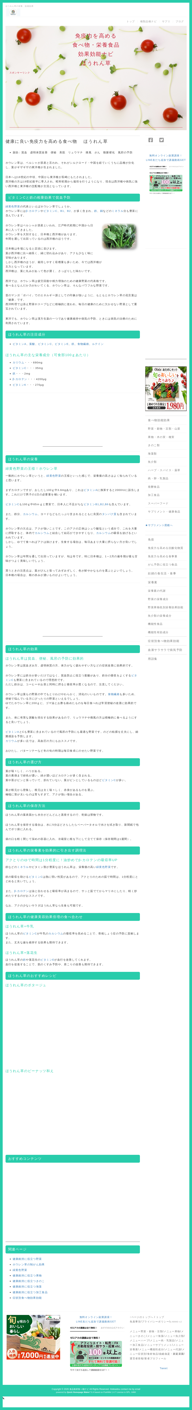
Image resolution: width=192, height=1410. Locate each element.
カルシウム (30, 514)
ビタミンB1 (91, 504)
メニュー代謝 (173, 1349)
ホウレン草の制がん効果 (29, 1264)
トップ (131, 21)
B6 (107, 504)
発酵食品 (154, 486)
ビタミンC (17, 197)
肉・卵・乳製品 (158, 478)
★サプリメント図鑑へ (159, 525)
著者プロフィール (155, 1358)
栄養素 (152, 582)
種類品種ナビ (148, 21)
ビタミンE (62, 343)
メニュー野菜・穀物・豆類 (146, 1331)
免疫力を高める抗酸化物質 (165, 547)
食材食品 (152, 1353)
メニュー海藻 (155, 1336)
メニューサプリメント (158, 1344)
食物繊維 (83, 343)
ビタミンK (19, 384)
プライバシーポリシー (155, 1321)
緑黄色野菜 (13, 206)
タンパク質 (109, 514)
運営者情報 (136, 1358)
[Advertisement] (96, 103)
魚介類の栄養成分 (159, 615)
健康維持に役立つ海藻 (27, 1286)
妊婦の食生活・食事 (162, 573)
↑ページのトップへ (141, 1317)
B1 (62, 210)
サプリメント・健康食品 (164, 511)
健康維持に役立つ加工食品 (30, 1292)
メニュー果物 (172, 1331)
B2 (69, 210)
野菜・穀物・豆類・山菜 (164, 428)
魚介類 (152, 461)
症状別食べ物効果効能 (27, 1297)
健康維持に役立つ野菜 (27, 1258)
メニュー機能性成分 (151, 1349)
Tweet (164, 1368)
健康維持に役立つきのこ (29, 1280)
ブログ (180, 21)
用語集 (152, 658)
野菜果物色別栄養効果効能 (165, 607)
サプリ (166, 21)
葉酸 (32, 343)
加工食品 (154, 494)
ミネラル (117, 210)
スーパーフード (158, 503)
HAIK (133, 1392)
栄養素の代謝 (157, 590)
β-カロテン (33, 210)
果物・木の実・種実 (161, 436)
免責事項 (135, 1321)
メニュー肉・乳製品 (162, 1340)
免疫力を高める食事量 (162, 556)
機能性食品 (155, 623)
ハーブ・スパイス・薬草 (164, 470)
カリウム (18, 362)
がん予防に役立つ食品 (162, 564)
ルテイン (98, 343)
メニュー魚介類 (174, 1336)
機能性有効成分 (158, 632)
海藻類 (152, 453)
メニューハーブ (139, 1340)
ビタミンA (19, 343)
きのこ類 (154, 445)
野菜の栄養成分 (158, 599)
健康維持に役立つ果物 (27, 1275)
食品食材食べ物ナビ (79, 1389)
